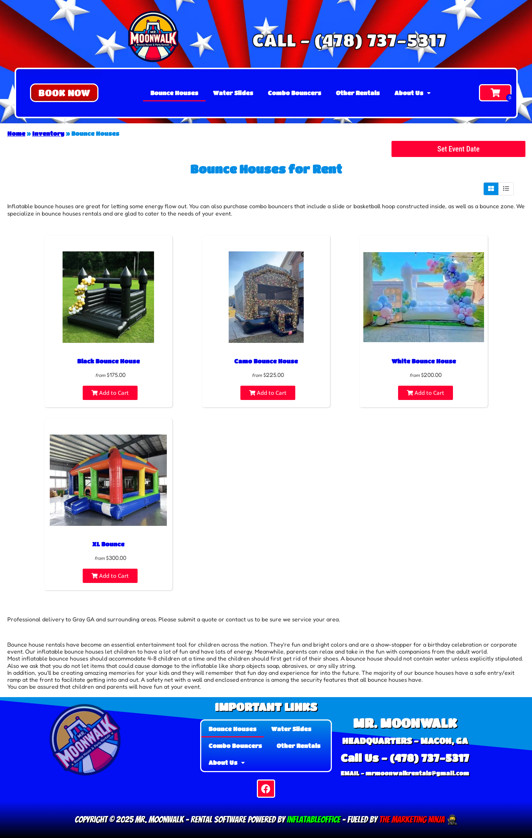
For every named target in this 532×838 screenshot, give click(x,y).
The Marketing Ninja (411, 819)
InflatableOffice (313, 819)
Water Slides (233, 92)
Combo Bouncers (294, 92)
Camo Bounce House (266, 361)
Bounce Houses (174, 92)
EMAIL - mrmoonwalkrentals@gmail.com (405, 773)
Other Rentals (358, 92)
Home (16, 133)
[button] (64, 92)
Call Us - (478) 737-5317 (405, 758)
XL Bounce (108, 543)
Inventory (48, 133)
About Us (412, 93)
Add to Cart (110, 392)
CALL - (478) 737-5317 (348, 39)
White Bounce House (423, 361)
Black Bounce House (108, 361)
